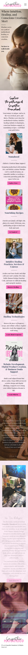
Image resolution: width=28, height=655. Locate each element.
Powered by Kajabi (14, 651)
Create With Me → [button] (14, 394)
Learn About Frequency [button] (14, 335)
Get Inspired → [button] (14, 232)
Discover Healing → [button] (14, 287)
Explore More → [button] (14, 183)
